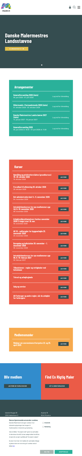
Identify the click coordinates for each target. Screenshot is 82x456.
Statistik (47, 423)
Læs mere (63, 177)
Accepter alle (63, 452)
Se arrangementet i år (16, 49)
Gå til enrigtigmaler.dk (57, 386)
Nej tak (46, 452)
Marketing (47, 427)
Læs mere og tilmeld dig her (17, 386)
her (14, 446)
